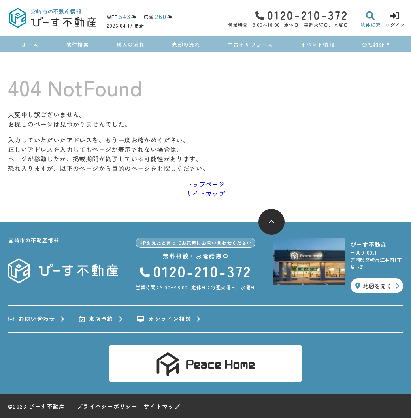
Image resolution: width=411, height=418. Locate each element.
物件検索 (77, 44)
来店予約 (96, 319)
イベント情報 (317, 44)
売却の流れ (186, 44)
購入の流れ (130, 44)
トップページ (205, 184)
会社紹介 (373, 44)
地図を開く (373, 286)
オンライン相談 (164, 319)
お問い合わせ (31, 319)
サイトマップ (205, 193)
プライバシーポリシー (107, 406)
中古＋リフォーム (250, 44)
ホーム (30, 44)
